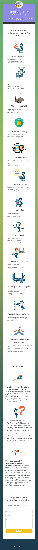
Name (8, 505)
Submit (19, 524)
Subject (8, 513)
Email (8, 509)
